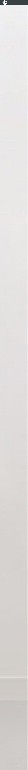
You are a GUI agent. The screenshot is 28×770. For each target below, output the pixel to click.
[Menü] (24, 2)
